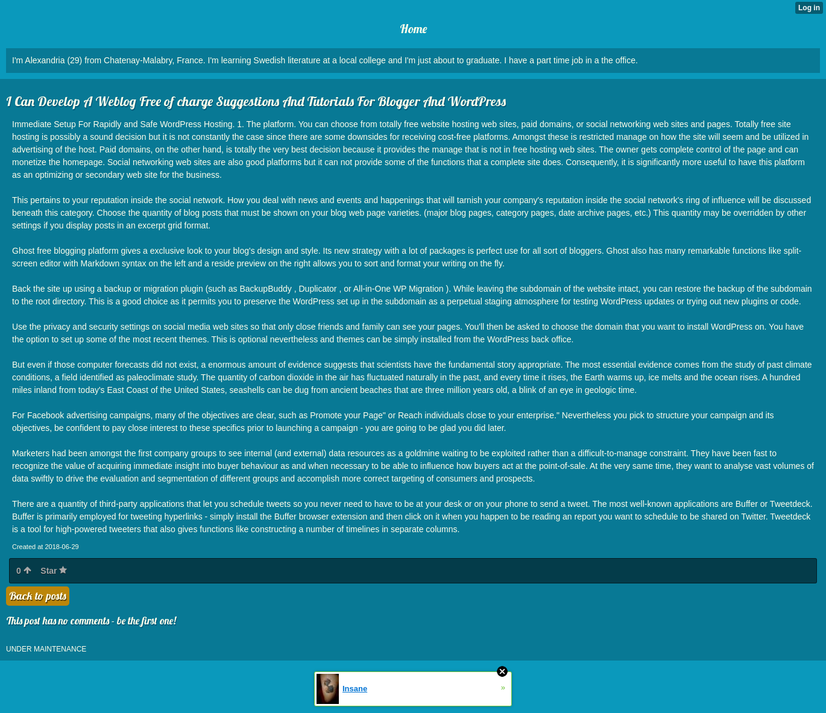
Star (53, 571)
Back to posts (37, 596)
